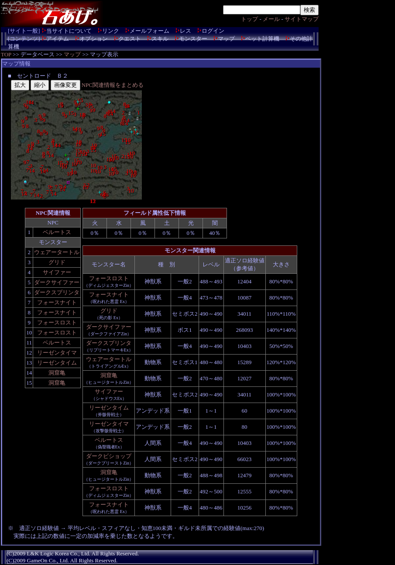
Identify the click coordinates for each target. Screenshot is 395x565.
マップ (226, 38)
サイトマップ (302, 19)
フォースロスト (57, 322)
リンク (110, 31)
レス (185, 31)
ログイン (213, 31)
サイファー (57, 272)
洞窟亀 (56, 372)
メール (271, 19)
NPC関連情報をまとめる (113, 85)
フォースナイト (57, 302)
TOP (6, 54)
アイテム (57, 38)
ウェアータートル (56, 252)
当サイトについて (69, 31)
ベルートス (57, 232)
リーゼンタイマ (57, 352)
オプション (93, 38)
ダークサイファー (56, 282)
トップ (249, 19)
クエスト (129, 38)
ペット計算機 (262, 38)
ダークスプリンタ (56, 292)
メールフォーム (149, 31)
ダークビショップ (108, 456)
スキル (159, 38)
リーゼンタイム (57, 362)
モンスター (193, 38)
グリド (56, 262)
